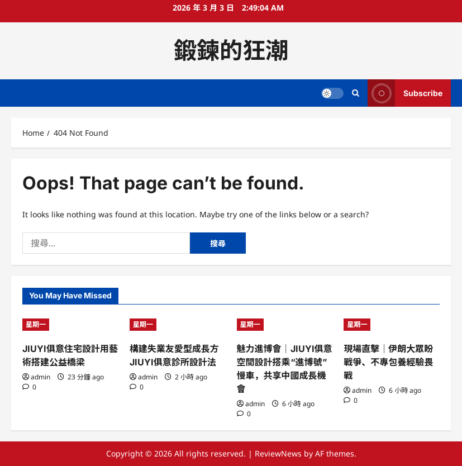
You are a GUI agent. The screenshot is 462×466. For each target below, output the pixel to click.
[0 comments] (29, 387)
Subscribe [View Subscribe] (405, 93)
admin (40, 377)
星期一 (36, 324)
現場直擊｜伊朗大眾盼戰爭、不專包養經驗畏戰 (388, 362)
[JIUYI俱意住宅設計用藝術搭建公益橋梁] (70, 325)
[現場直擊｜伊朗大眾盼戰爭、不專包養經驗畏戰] (392, 325)
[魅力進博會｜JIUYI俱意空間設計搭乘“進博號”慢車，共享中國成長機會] (285, 325)
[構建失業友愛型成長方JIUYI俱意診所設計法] (178, 325)
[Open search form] (355, 93)
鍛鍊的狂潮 (231, 50)
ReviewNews (278, 453)
